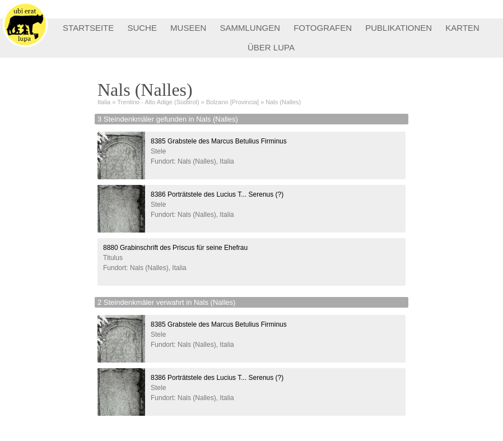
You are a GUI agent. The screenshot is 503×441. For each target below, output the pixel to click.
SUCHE (142, 28)
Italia (103, 102)
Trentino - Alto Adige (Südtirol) (158, 102)
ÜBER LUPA (271, 47)
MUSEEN (188, 28)
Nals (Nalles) (283, 102)
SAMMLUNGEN (250, 28)
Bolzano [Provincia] (232, 102)
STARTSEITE (88, 28)
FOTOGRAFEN (323, 28)
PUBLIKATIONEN (398, 28)
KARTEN (462, 28)
